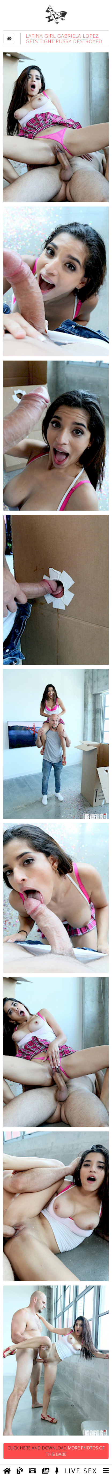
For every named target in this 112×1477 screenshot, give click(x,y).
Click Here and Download (56, 1451)
